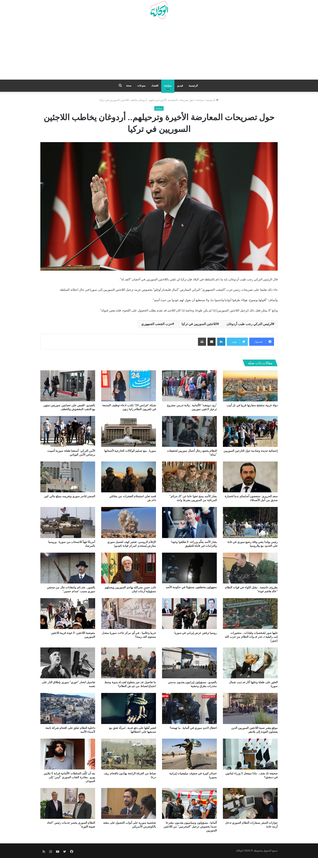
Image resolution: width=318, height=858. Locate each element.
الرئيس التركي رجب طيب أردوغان (250, 324)
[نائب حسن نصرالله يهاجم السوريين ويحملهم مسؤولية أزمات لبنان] (128, 568)
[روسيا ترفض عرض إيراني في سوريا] (189, 613)
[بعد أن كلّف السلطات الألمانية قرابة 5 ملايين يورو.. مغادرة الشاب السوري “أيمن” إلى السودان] (67, 754)
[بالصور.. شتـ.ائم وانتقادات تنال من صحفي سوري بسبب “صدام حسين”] (67, 568)
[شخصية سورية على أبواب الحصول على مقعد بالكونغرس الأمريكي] (128, 803)
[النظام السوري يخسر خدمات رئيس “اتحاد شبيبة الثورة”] (67, 803)
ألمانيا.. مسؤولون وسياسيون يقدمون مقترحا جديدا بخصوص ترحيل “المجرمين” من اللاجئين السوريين (190, 826)
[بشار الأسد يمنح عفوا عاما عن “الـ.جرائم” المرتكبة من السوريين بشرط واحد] (189, 476)
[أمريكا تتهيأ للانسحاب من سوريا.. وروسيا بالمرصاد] (67, 522)
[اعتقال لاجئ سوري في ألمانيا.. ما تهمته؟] (189, 708)
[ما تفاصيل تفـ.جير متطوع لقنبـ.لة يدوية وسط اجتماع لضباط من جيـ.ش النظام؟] (128, 662)
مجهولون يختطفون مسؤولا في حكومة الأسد (191, 587)
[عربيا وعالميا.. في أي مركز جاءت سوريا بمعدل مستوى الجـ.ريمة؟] (128, 613)
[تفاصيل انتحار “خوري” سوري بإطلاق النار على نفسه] (67, 662)
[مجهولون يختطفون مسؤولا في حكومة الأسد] (189, 568)
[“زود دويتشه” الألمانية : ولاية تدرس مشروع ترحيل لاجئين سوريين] (189, 385)
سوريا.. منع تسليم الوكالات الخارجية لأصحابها (130, 450)
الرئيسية (193, 85)
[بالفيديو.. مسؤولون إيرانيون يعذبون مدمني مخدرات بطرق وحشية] (189, 662)
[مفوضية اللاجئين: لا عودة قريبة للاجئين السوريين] (67, 613)
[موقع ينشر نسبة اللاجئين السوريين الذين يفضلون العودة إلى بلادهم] (250, 708)
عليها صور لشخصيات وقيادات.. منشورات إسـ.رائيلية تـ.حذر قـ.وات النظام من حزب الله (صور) (251, 636)
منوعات (141, 85)
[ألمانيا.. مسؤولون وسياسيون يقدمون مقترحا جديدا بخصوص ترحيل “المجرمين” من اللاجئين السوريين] (189, 803)
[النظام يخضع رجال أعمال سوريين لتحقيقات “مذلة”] (189, 431)
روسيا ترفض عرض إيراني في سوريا (195, 632)
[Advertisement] (159, 51)
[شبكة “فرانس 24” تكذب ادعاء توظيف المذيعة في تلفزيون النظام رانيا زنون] (128, 385)
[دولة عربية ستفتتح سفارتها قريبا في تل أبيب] (250, 385)
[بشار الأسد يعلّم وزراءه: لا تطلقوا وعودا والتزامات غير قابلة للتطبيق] (189, 522)
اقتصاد (154, 85)
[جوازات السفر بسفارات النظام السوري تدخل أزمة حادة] (250, 803)
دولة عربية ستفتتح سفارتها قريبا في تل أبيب (252, 405)
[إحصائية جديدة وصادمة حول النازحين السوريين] (250, 431)
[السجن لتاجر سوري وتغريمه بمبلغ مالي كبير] (67, 476)
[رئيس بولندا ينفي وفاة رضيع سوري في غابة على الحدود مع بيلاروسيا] (250, 522)
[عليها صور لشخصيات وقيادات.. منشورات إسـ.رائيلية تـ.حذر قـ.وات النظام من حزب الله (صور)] (250, 613)
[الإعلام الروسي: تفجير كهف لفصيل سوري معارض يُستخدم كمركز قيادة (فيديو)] (128, 522)
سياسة (168, 85)
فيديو (180, 85)
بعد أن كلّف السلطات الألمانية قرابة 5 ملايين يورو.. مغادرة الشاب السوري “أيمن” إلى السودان (69, 777)
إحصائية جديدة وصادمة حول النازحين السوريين (250, 450)
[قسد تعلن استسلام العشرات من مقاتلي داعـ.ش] (128, 476)
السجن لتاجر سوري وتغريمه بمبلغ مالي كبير (69, 496)
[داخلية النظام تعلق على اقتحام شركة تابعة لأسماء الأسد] (67, 708)
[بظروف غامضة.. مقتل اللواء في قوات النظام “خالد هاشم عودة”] (250, 568)
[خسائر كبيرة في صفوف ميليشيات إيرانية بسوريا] (189, 754)
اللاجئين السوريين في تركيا (199, 324)
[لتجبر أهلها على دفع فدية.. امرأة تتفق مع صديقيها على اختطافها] (128, 708)
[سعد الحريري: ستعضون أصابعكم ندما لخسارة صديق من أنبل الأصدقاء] (250, 476)
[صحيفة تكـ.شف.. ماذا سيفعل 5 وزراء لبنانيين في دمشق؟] (250, 754)
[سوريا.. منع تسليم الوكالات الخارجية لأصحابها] (128, 431)
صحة (128, 85)
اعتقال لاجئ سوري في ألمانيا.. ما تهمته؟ (193, 727)
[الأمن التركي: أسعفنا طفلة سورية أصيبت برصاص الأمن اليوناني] (67, 431)
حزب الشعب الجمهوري (156, 324)
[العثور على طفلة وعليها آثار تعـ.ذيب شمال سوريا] (250, 662)
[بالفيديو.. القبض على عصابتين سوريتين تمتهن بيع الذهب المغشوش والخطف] (67, 385)
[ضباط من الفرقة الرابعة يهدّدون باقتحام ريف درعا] (128, 754)
